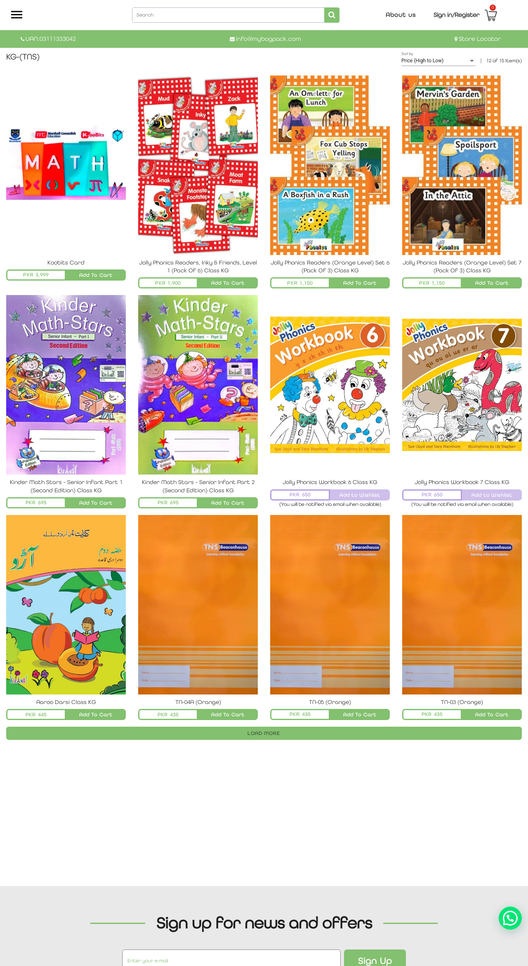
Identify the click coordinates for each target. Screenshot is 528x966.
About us (401, 14)
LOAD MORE (264, 733)
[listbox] (438, 61)
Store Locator (480, 38)
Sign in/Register (456, 14)
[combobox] (235, 14)
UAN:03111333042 (51, 38)
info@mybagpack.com (268, 38)
